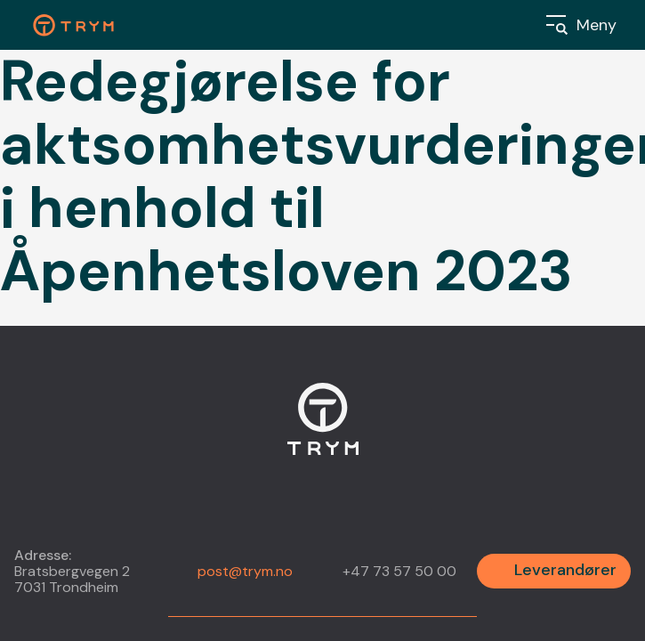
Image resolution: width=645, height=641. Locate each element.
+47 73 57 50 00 (399, 572)
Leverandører (565, 569)
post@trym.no (245, 571)
